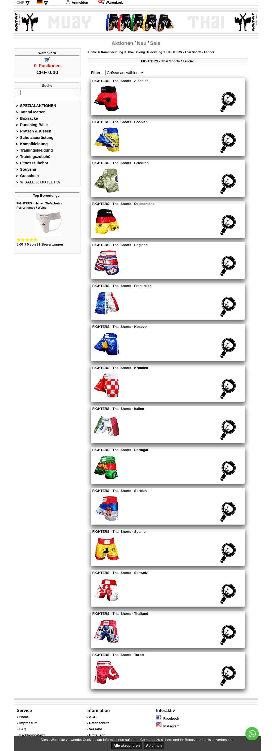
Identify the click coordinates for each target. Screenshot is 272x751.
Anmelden (77, 3)
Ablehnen (154, 746)
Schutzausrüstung (34, 137)
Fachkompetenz (32, 735)
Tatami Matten (30, 112)
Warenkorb (110, 3)
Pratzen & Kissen (33, 131)
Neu (141, 43)
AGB (92, 717)
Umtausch (97, 735)
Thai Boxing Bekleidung (145, 52)
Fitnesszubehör (32, 163)
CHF (20, 3)
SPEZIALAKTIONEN (36, 106)
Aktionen (122, 43)
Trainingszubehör (34, 157)
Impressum (28, 723)
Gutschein (27, 176)
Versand (95, 729)
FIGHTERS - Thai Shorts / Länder (190, 52)
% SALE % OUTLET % (38, 182)
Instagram (168, 726)
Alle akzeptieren (126, 746)
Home (92, 52)
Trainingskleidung (34, 150)
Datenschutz (99, 723)
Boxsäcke (27, 118)
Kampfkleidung (32, 144)
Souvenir (26, 169)
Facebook (167, 718)
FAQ (22, 729)
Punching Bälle (32, 125)
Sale (155, 43)
